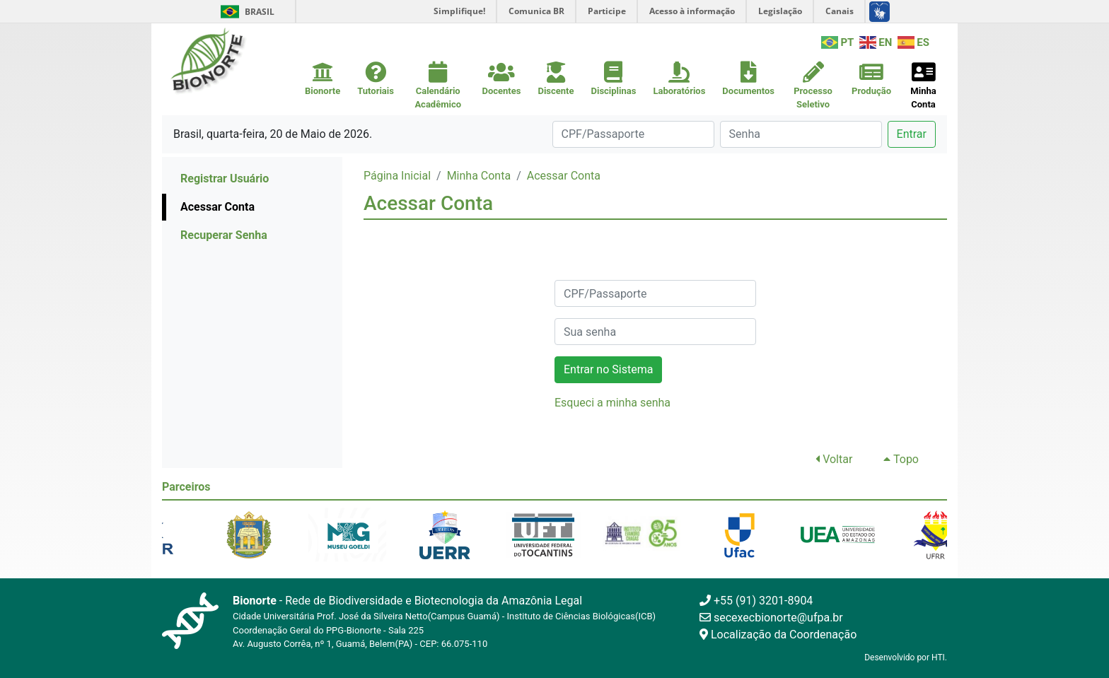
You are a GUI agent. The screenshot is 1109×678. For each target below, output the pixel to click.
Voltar (833, 459)
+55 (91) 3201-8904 (756, 600)
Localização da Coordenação (778, 634)
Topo (901, 459)
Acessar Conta (217, 207)
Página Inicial (397, 175)
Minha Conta (479, 175)
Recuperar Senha (223, 235)
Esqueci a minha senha (612, 402)
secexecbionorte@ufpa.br (771, 617)
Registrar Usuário (224, 178)
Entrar (912, 134)
